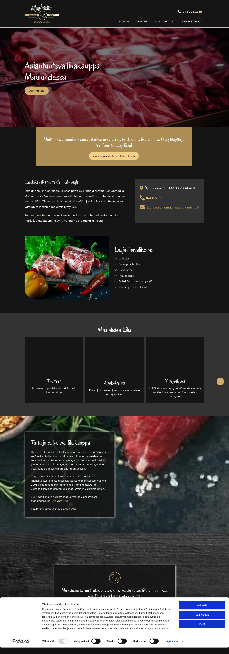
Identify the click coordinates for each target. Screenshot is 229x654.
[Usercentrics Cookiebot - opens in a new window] (21, 647)
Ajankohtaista (114, 383)
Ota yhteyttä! (60, 500)
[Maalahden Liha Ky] (54, 359)
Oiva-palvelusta (66, 508)
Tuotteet (54, 381)
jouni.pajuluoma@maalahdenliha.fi (173, 207)
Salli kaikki (202, 611)
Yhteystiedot (175, 381)
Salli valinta (202, 621)
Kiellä (202, 630)
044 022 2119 (155, 198)
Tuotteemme (33, 215)
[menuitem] (124, 21)
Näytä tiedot (172, 647)
